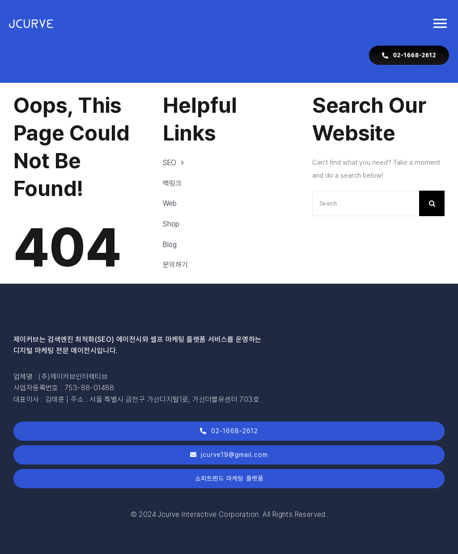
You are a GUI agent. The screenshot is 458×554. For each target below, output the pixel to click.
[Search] (432, 203)
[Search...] (365, 203)
